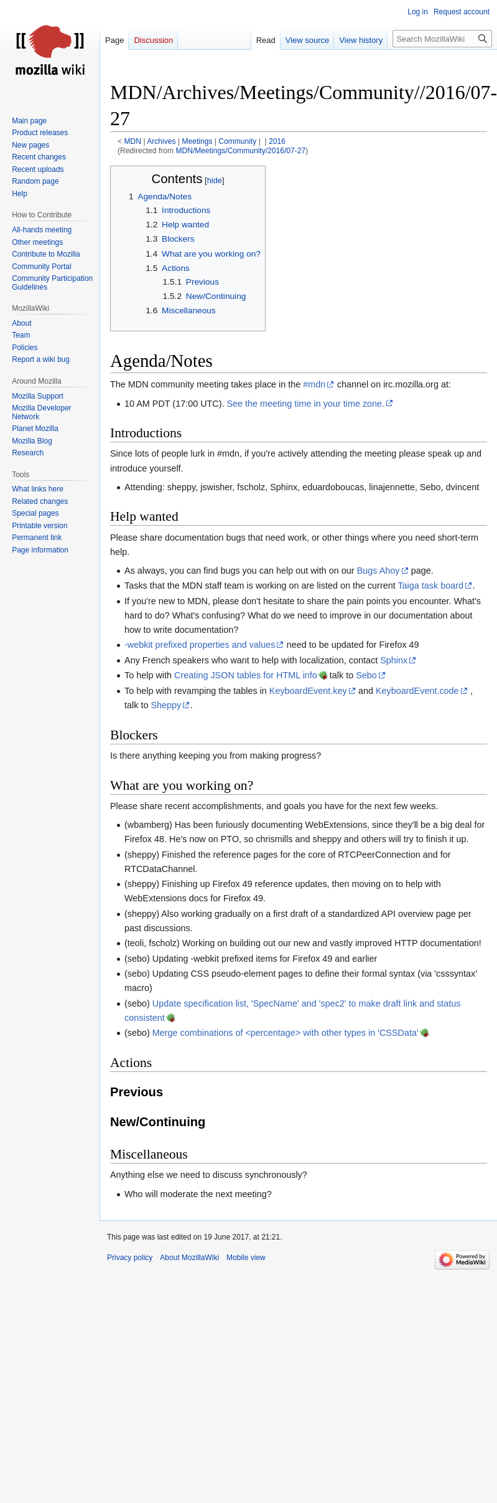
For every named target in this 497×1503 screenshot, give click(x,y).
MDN (133, 141)
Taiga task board (430, 585)
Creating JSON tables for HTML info (245, 675)
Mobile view (246, 1257)
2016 (277, 141)
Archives (161, 141)
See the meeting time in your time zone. (306, 404)
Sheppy (166, 705)
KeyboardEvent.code (417, 691)
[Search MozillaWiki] (442, 38)
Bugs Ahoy (378, 571)
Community (237, 141)
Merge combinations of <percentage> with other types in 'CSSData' (285, 1033)
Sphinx (393, 660)
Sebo (366, 675)
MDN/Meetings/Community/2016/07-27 (240, 150)
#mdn (314, 384)
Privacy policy (129, 1257)
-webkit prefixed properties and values (199, 645)
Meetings (197, 141)
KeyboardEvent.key (308, 691)
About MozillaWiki (189, 1257)
